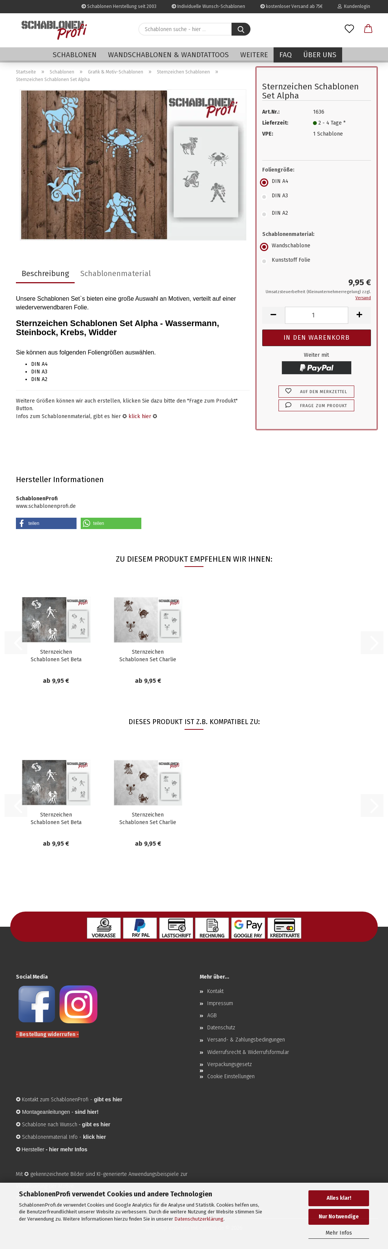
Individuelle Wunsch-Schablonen (208, 6)
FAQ (285, 54)
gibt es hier (96, 1124)
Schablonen (75, 54)
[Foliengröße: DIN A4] (316, 182)
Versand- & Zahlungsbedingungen (246, 1040)
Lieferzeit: (275, 123)
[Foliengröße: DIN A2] (316, 214)
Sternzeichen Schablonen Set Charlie (147, 656)
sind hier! (87, 1112)
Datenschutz (221, 1027)
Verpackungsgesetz (229, 1064)
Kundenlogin (354, 6)
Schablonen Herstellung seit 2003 (118, 6)
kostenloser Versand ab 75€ (291, 6)
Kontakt (215, 991)
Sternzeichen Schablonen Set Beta (56, 656)
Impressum (220, 1003)
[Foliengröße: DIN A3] (316, 197)
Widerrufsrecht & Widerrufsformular (248, 1052)
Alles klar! (339, 1198)
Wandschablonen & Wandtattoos (168, 54)
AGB (212, 1015)
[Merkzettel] (349, 29)
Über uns (319, 54)
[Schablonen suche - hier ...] (241, 29)
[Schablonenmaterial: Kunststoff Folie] (316, 261)
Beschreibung (45, 273)
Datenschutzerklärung (199, 1219)
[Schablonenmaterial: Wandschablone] (316, 247)
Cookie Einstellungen (231, 1076)
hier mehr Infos (68, 1149)
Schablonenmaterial (115, 273)
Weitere (254, 54)
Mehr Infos (338, 1233)
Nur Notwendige (339, 1216)
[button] (368, 29)
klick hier (139, 416)
